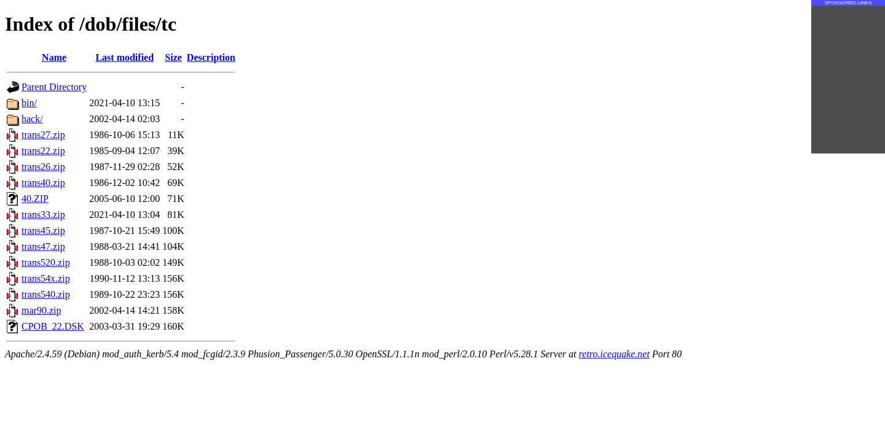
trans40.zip (43, 182)
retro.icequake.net (614, 354)
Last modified (124, 57)
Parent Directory (54, 87)
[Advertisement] (848, 79)
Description (211, 57)
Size (173, 57)
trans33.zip (43, 214)
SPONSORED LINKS (848, 3)
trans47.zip (43, 246)
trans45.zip (43, 230)
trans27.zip (43, 135)
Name (54, 57)
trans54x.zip (46, 278)
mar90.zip (41, 310)
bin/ (29, 103)
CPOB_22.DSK (53, 326)
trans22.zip (43, 150)
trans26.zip (43, 166)
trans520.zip (46, 262)
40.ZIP (35, 198)
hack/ (32, 119)
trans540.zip (46, 294)
